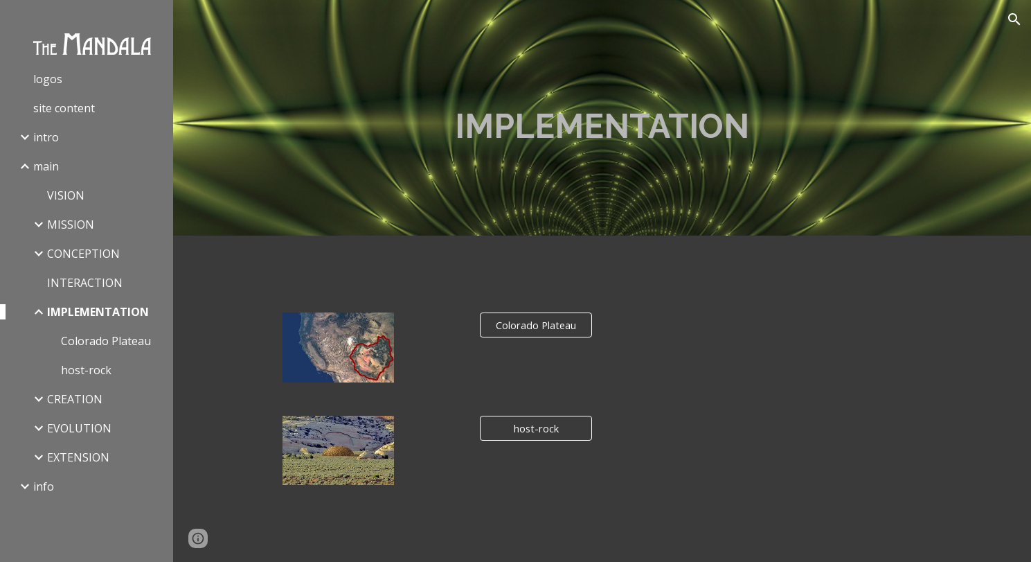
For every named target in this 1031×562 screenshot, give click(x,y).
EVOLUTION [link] (79, 428)
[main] (602, 118)
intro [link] (46, 137)
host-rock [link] (86, 370)
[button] (1014, 19)
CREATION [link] (74, 399)
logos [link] (47, 79)
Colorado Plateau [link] (106, 341)
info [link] (43, 486)
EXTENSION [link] (78, 457)
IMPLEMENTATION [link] (98, 311)
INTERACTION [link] (85, 282)
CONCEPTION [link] (83, 253)
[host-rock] (536, 428)
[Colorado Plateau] (536, 325)
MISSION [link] (70, 224)
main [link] (46, 166)
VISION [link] (65, 195)
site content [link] (64, 108)
